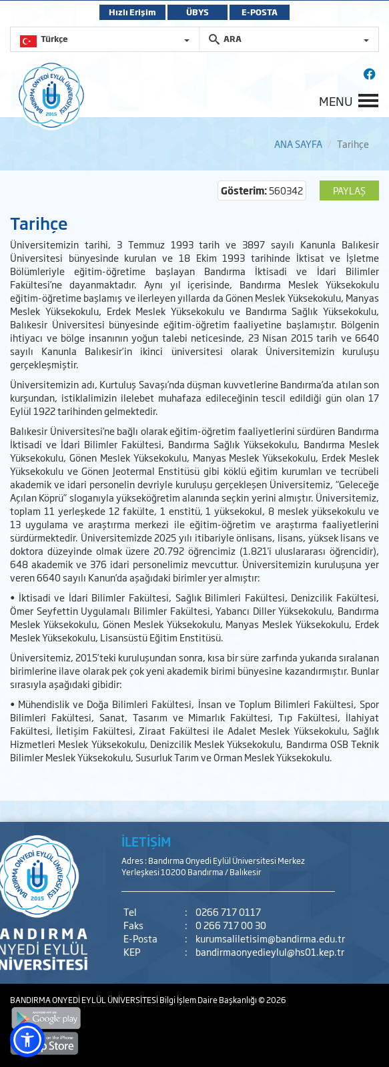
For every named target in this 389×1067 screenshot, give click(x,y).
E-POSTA (260, 12)
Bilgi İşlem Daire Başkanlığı (208, 1000)
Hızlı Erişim (132, 12)
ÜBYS (197, 12)
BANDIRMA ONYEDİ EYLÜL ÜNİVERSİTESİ (84, 1000)
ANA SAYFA (298, 144)
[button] (27, 1040)
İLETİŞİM (146, 841)
